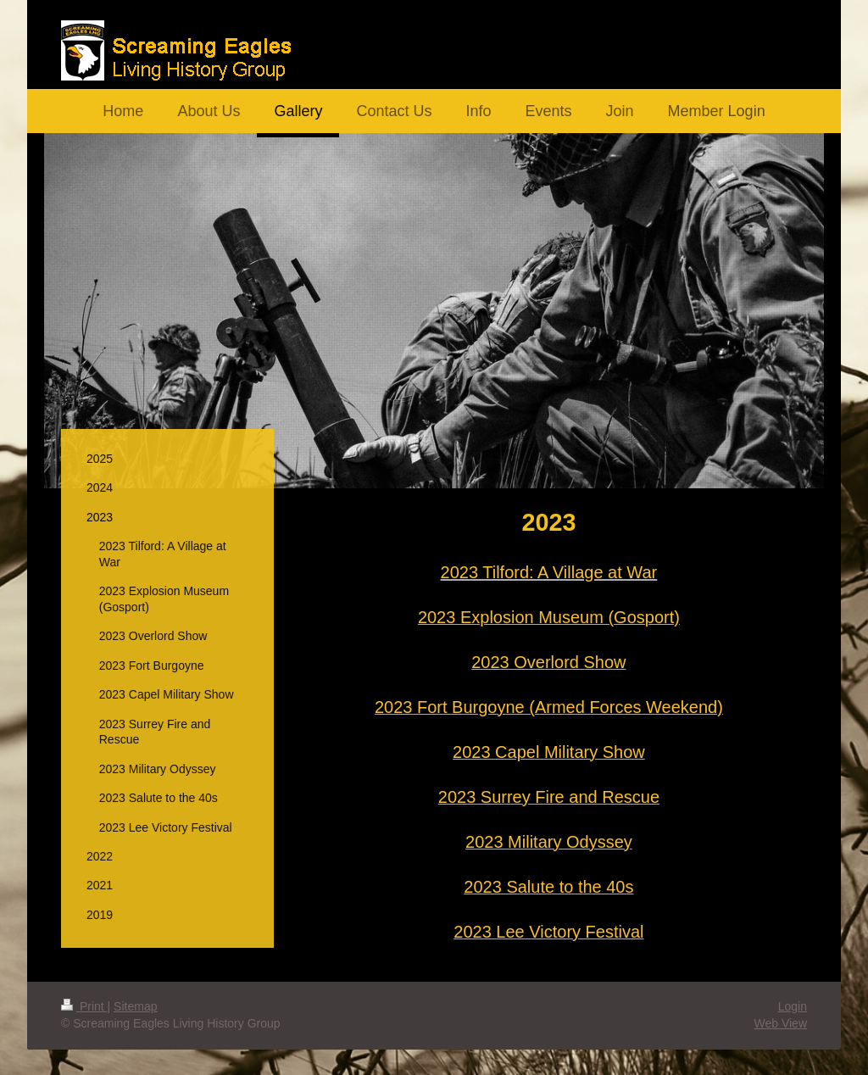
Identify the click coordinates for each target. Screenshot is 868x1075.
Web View (780, 1023)
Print (84, 1006)
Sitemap (135, 1006)
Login (792, 1006)
